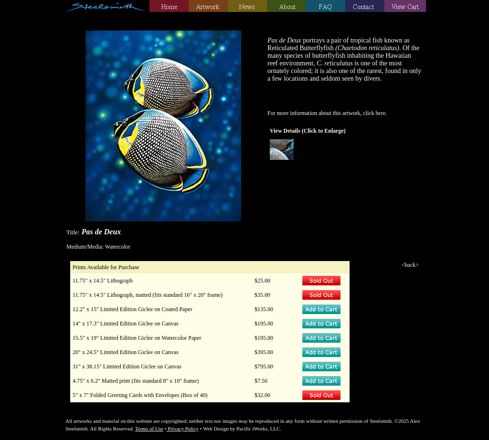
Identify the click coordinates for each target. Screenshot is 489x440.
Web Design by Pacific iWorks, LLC (241, 428)
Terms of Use (149, 428)
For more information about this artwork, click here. (327, 113)
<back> (410, 265)
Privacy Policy (183, 428)
